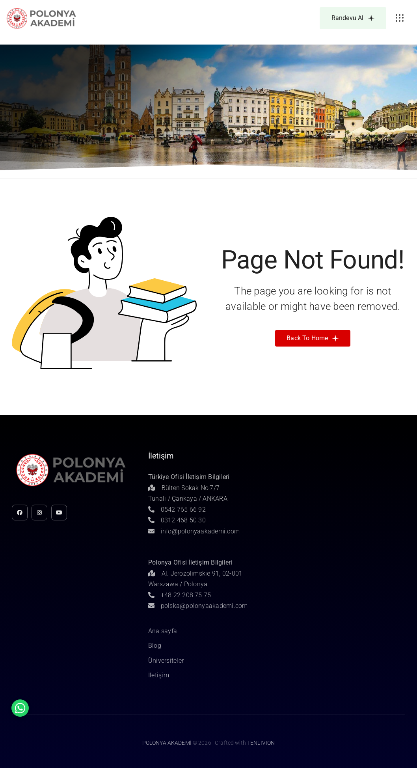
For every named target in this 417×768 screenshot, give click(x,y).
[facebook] (20, 512)
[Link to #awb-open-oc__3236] (400, 18)
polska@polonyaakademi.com (198, 606)
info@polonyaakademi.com (194, 531)
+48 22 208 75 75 (179, 595)
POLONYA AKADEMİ (167, 743)
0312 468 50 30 (177, 520)
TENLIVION (261, 743)
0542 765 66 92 (177, 509)
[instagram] (39, 512)
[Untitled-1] (41, 9)
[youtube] (59, 512)
